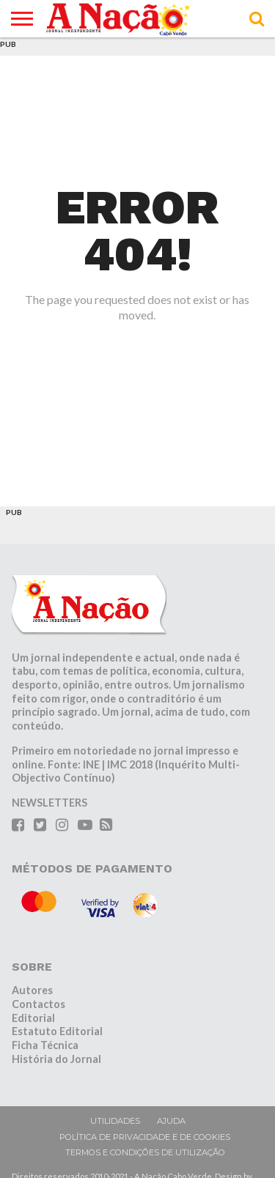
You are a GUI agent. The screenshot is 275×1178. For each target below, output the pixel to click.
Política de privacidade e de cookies (144, 1137)
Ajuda (171, 1121)
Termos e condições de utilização (145, 1152)
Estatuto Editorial (57, 1031)
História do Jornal (56, 1059)
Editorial (33, 1018)
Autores (32, 990)
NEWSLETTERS (49, 802)
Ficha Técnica (45, 1045)
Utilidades (115, 1121)
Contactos (38, 1004)
